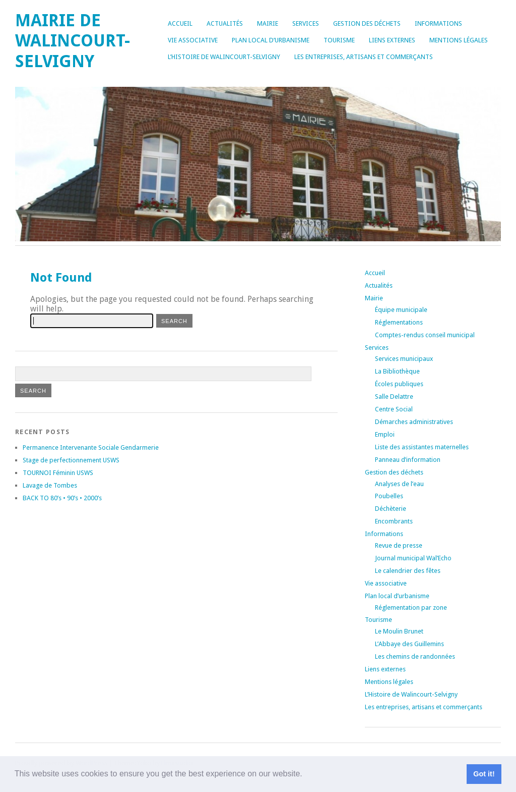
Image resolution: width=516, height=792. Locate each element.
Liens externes (392, 40)
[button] (305, 774)
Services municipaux (404, 358)
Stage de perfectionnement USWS (71, 460)
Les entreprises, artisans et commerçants (363, 57)
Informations (438, 23)
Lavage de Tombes (50, 485)
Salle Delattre (394, 396)
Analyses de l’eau (399, 484)
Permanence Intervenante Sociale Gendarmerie (91, 447)
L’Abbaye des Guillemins (409, 644)
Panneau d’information (407, 459)
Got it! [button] (483, 774)
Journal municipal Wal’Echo (413, 558)
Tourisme (339, 40)
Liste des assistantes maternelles (422, 447)
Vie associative (193, 40)
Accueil (180, 23)
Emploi (385, 434)
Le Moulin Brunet (399, 631)
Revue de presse (398, 545)
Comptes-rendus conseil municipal (425, 335)
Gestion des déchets (367, 23)
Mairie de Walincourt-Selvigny (72, 41)
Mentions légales (458, 40)
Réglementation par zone (411, 607)
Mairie (267, 23)
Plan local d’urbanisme (270, 40)
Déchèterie (390, 508)
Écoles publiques (399, 384)
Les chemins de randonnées (415, 656)
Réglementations (399, 322)
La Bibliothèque (397, 371)
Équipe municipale (401, 309)
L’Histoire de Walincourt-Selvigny (224, 57)
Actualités (225, 23)
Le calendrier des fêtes (407, 570)
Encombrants (394, 521)
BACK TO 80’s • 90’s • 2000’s (62, 498)
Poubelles (389, 496)
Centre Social (394, 409)
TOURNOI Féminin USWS (58, 473)
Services (305, 23)
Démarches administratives (414, 422)
